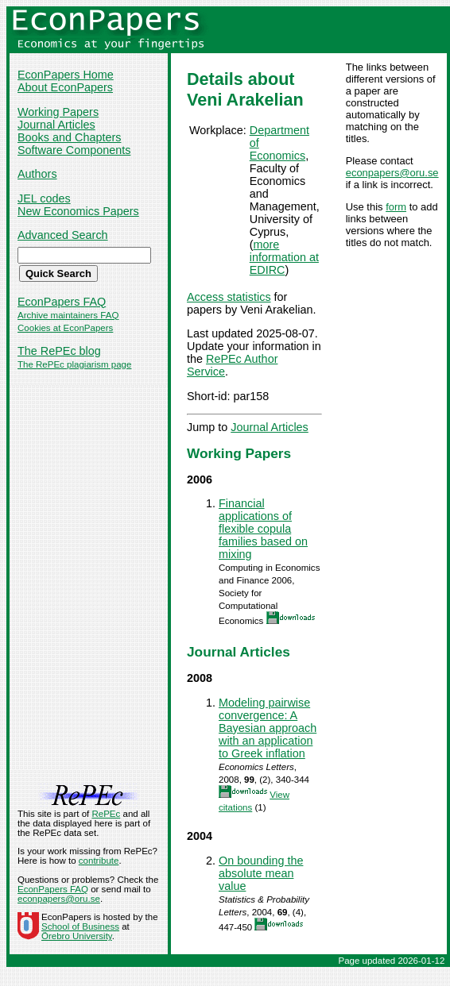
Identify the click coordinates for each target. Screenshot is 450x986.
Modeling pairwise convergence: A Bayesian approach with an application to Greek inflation (267, 728)
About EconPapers (65, 87)
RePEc (105, 813)
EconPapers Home (65, 74)
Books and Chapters (69, 137)
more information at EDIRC (284, 257)
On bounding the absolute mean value (261, 873)
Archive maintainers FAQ (67, 315)
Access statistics (229, 297)
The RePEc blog (59, 351)
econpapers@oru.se (392, 173)
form (396, 207)
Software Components (73, 150)
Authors (37, 174)
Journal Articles (56, 124)
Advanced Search (62, 235)
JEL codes (44, 198)
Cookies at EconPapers (65, 328)
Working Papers (58, 112)
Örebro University (76, 936)
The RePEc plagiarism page (74, 364)
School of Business (80, 926)
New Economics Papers (78, 211)
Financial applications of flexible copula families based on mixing (263, 528)
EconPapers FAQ (61, 301)
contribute (99, 860)
